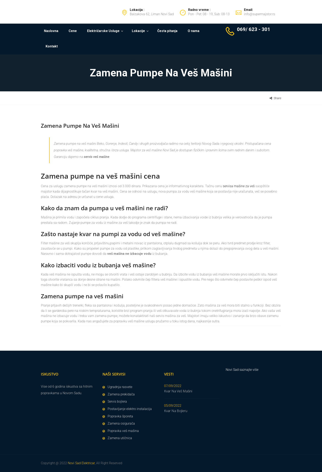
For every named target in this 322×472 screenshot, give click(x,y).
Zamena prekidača (121, 394)
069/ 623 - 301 (253, 29)
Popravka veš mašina (123, 431)
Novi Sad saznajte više (242, 370)
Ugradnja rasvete (120, 387)
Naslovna (51, 31)
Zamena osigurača (121, 423)
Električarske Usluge (103, 31)
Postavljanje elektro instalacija (130, 409)
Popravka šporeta (120, 416)
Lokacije (138, 31)
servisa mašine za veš (239, 186)
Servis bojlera (117, 401)
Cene (73, 31)
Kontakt (52, 46)
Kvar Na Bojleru (175, 411)
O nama (193, 31)
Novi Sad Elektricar (81, 463)
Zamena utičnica (120, 438)
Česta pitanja (167, 31)
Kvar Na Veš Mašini (178, 391)
